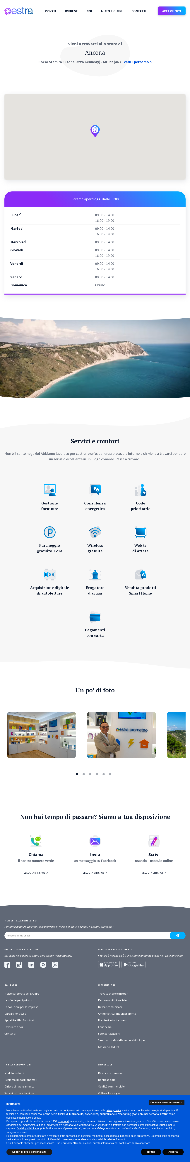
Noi (89, 11)
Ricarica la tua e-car (110, 1073)
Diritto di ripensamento (19, 1086)
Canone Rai (105, 1027)
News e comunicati (110, 1007)
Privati (50, 11)
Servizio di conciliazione (19, 1093)
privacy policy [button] (113, 1110)
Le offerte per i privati (18, 1000)
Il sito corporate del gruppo (21, 993)
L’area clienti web (15, 1013)
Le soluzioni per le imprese (21, 1007)
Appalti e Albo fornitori (19, 1020)
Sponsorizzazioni (109, 1033)
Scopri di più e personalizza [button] (29, 1151)
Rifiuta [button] (151, 1151)
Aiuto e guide (112, 11)
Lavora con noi (13, 1027)
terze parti (63, 1121)
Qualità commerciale (111, 1086)
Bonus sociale (106, 1080)
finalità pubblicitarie (28, 1128)
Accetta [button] (173, 1151)
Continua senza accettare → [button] (166, 1102)
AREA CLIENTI (171, 11)
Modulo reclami (14, 1073)
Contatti (138, 11)
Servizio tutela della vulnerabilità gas (121, 1040)
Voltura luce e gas (109, 1093)
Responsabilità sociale (112, 1000)
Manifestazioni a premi (112, 1020)
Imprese (71, 11)
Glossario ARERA (108, 1047)
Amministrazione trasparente (117, 1013)
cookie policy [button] (32, 1117)
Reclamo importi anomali (20, 1080)
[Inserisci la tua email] (89, 935)
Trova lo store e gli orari (113, 993)
